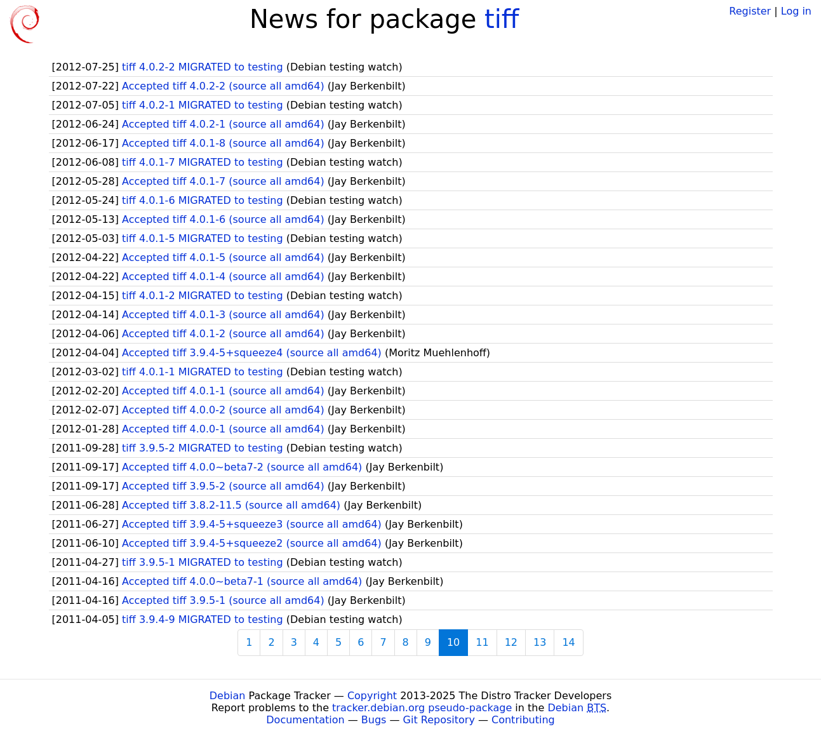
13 (539, 642)
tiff (501, 19)
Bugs (374, 720)
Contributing (523, 720)
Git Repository (439, 720)
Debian (228, 696)
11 (482, 642)
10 (453, 642)
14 (568, 642)
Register (750, 11)
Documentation (305, 720)
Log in (796, 11)
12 (511, 642)
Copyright (372, 696)
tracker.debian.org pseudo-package (422, 708)
